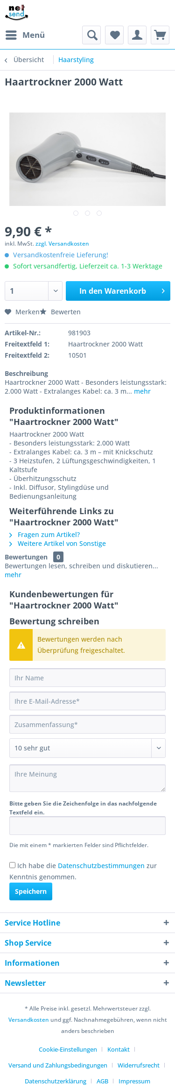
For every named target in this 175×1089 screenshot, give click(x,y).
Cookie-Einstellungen (68, 1049)
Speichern (31, 891)
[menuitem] (24, 35)
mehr (141, 391)
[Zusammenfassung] (87, 724)
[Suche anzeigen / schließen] (91, 35)
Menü (25, 34)
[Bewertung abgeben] (87, 748)
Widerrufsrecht (139, 1065)
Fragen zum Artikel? (44, 534)
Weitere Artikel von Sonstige (57, 543)
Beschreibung (26, 373)
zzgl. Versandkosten (62, 244)
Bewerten (60, 311)
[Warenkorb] (160, 35)
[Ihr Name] (87, 677)
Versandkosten (28, 1020)
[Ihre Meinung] (87, 778)
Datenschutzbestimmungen (101, 865)
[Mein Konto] (137, 35)
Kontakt (118, 1049)
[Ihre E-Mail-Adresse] (87, 701)
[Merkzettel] (114, 35)
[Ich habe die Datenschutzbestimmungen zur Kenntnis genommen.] (12, 865)
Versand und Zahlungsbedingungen (57, 1065)
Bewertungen (26, 556)
